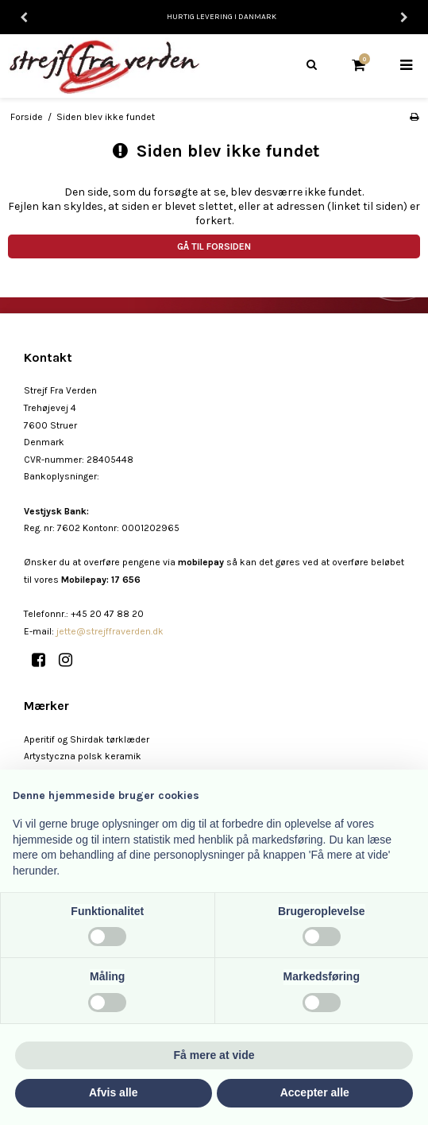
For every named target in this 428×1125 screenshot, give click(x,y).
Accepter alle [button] (314, 1092)
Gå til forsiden (214, 246)
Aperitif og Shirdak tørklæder (86, 739)
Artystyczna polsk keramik (82, 756)
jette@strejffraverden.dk (110, 631)
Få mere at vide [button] (214, 1055)
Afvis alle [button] (113, 1092)
